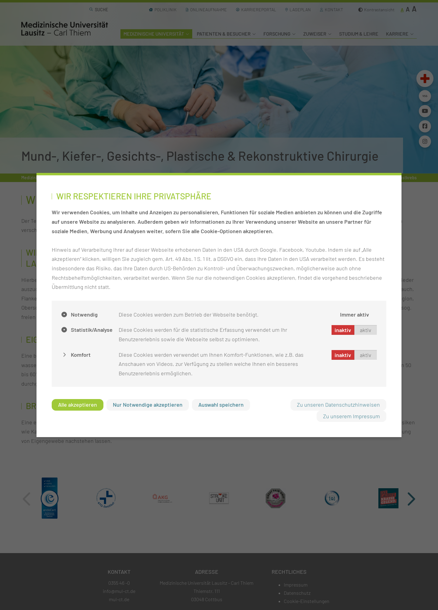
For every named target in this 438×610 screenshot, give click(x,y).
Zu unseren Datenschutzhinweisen (338, 404)
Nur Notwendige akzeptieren (147, 404)
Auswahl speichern (221, 404)
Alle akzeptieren (77, 404)
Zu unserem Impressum (351, 416)
